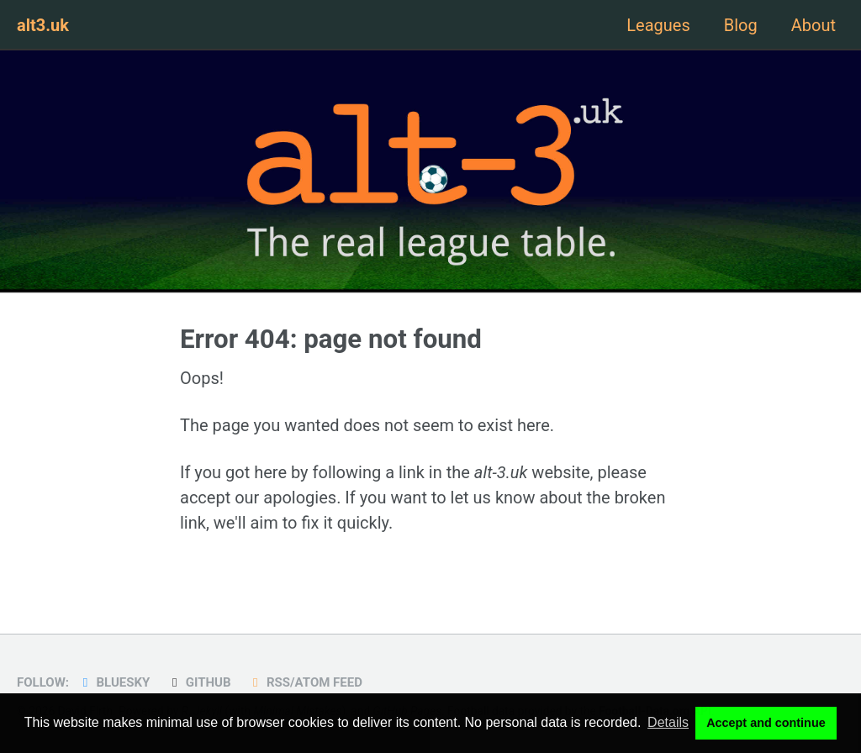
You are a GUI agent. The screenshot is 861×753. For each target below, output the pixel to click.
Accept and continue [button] (766, 722)
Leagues (657, 25)
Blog (741, 25)
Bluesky (113, 682)
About (813, 25)
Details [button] (668, 722)
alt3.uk (43, 25)
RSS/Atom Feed (304, 682)
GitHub (198, 682)
